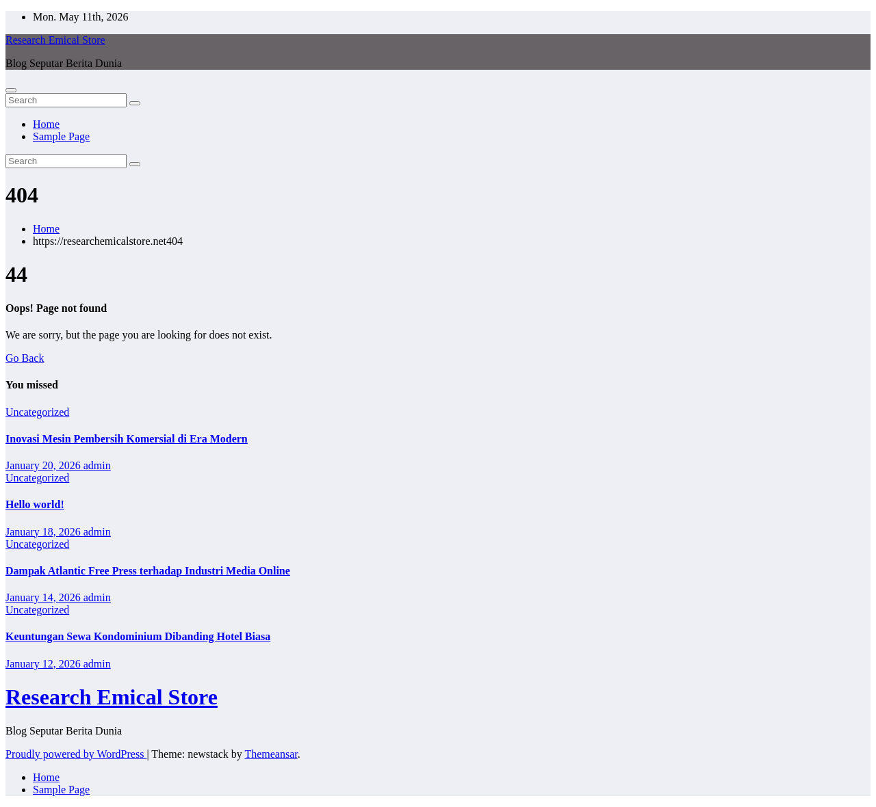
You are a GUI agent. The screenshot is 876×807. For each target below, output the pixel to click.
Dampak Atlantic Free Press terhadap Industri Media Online (147, 571)
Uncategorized (37, 412)
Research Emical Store (55, 40)
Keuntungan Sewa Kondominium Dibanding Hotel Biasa (137, 636)
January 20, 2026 (44, 465)
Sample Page (61, 136)
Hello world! (34, 504)
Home (46, 124)
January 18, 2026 (44, 532)
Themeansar (270, 754)
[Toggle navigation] (10, 90)
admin (97, 465)
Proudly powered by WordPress (75, 754)
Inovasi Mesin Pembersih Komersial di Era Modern (126, 439)
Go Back (24, 358)
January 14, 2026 (44, 597)
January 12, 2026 (44, 664)
